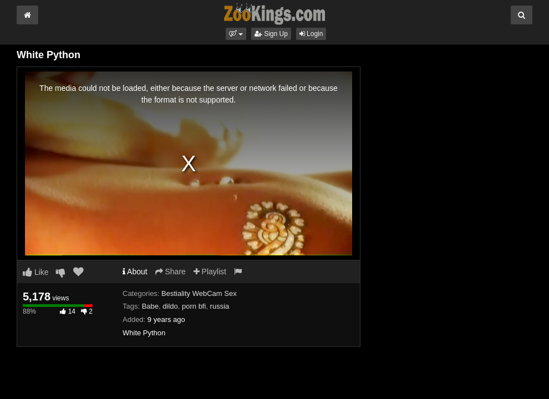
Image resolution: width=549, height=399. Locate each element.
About (135, 271)
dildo (169, 306)
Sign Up (271, 34)
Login (311, 34)
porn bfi (194, 306)
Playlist (210, 271)
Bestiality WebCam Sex (199, 293)
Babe (150, 306)
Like (36, 272)
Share (170, 271)
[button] (236, 34)
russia (220, 306)
